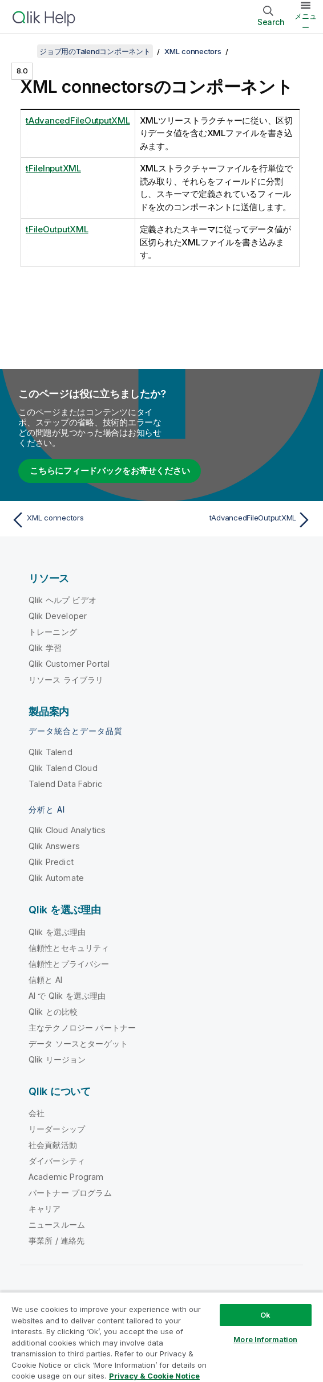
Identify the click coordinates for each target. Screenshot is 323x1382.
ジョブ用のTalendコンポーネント (95, 51)
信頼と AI (45, 980)
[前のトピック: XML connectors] (84, 519)
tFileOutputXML (57, 229)
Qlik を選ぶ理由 (57, 932)
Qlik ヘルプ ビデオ (62, 600)
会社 (37, 1113)
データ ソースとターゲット (78, 1043)
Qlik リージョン (57, 1059)
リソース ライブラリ (66, 679)
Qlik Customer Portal (69, 664)
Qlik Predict (51, 862)
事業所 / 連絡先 (56, 1240)
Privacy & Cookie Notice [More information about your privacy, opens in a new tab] (154, 1375)
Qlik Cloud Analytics (67, 830)
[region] (161, 1336)
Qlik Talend (50, 752)
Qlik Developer (58, 616)
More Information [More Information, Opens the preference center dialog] (265, 1339)
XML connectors (192, 51)
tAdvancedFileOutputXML (78, 120)
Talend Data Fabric (65, 784)
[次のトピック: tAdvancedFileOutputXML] (239, 519)
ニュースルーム (57, 1224)
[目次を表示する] (22, 51)
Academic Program (66, 1177)
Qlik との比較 (53, 1011)
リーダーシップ (57, 1129)
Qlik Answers (54, 846)
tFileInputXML (53, 168)
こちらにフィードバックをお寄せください (109, 470)
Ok (265, 1314)
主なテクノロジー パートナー (82, 1027)
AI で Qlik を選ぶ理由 (67, 995)
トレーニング (53, 632)
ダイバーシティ (57, 1161)
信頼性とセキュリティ (69, 948)
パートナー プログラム (70, 1193)
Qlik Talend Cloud (63, 768)
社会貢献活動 (53, 1145)
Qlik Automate (56, 878)
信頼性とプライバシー (69, 964)
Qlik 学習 (45, 648)
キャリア (45, 1208)
